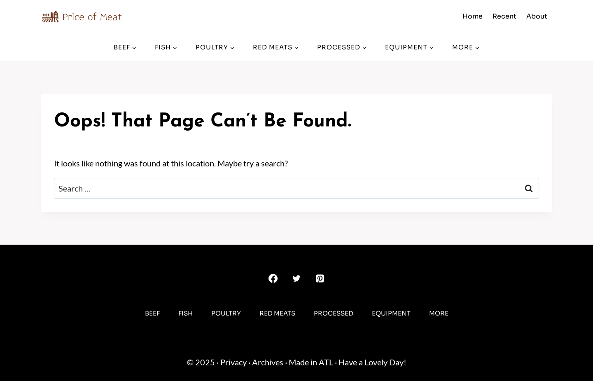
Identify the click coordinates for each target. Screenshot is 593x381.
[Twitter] (296, 278)
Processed (333, 313)
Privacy (233, 362)
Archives (267, 362)
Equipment (391, 313)
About (536, 16)
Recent (504, 16)
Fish (185, 313)
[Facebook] (273, 278)
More (438, 313)
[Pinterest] (320, 278)
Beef (152, 313)
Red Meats (277, 313)
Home (472, 16)
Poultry (226, 313)
